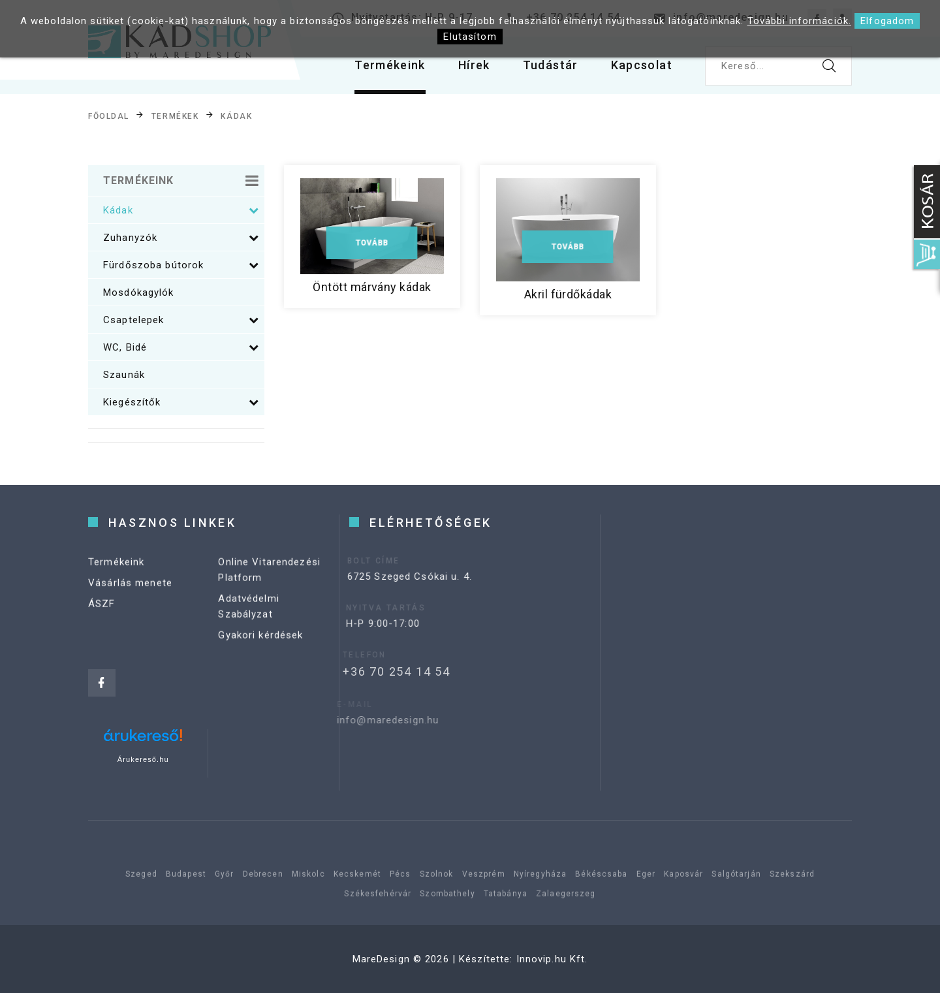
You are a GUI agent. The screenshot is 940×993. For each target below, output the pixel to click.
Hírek (474, 65)
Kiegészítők (181, 402)
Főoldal (108, 116)
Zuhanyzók (181, 237)
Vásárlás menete (130, 590)
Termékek (174, 116)
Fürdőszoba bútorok (181, 265)
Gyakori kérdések (260, 642)
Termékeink (390, 65)
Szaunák (124, 375)
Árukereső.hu (143, 759)
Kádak (236, 116)
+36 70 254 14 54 (379, 671)
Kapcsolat (641, 65)
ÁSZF (102, 611)
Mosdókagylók (138, 292)
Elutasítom (469, 36)
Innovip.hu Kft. (552, 959)
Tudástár (550, 65)
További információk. (799, 21)
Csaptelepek (181, 319)
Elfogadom (887, 21)
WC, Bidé (181, 347)
